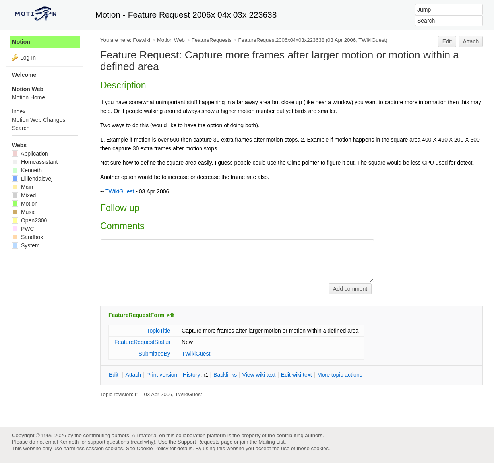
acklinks (225, 375)
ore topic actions (339, 375)
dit (114, 375)
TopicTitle (158, 330)
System (26, 245)
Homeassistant (35, 162)
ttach (133, 375)
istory (191, 375)
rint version (162, 375)
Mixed (24, 195)
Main (22, 187)
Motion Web (171, 40)
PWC (23, 229)
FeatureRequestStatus (142, 342)
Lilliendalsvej (32, 178)
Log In (28, 57)
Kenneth (27, 170)
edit (170, 315)
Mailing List (271, 442)
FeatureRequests (212, 40)
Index (18, 111)
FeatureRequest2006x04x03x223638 (281, 40)
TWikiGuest (372, 40)
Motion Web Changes (38, 120)
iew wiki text (259, 375)
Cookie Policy (153, 448)
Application (30, 153)
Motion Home (28, 97)
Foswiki (141, 40)
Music (23, 212)
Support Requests (198, 442)
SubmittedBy (154, 353)
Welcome (24, 75)
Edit (447, 41)
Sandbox (27, 237)
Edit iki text (296, 375)
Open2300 (29, 220)
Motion (21, 42)
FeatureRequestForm (136, 315)
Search (20, 128)
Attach (471, 41)
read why (142, 442)
